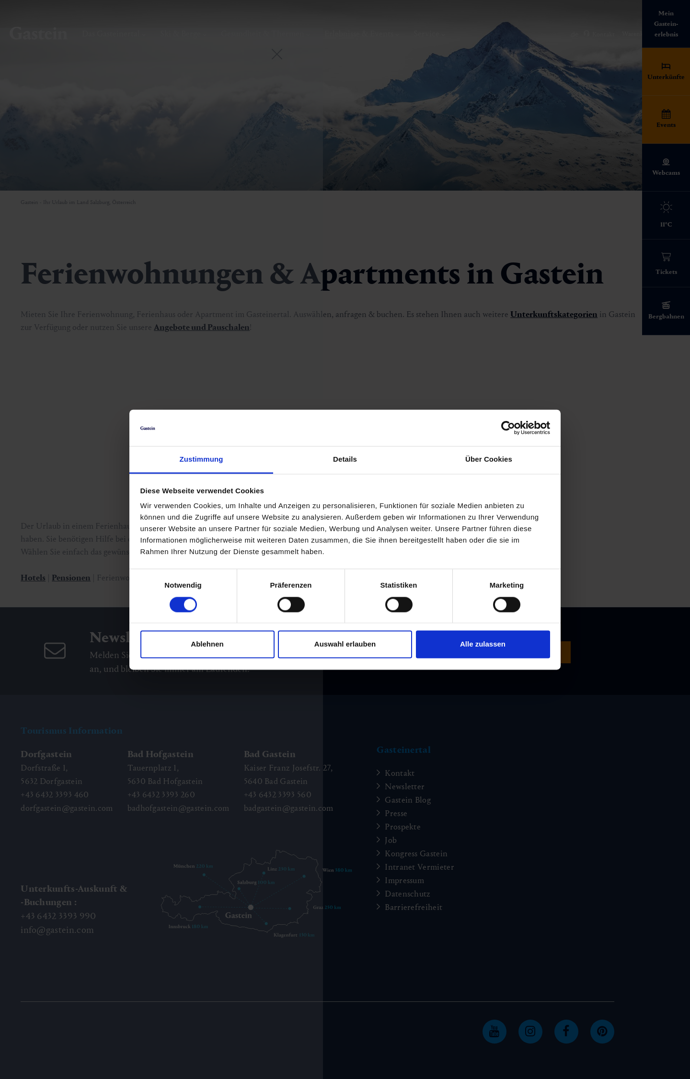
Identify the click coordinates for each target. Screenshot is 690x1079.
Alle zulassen (483, 644)
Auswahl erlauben (345, 644)
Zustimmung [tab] (201, 459)
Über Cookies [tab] (488, 459)
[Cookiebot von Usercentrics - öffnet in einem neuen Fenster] (508, 427)
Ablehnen (207, 644)
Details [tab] (345, 459)
